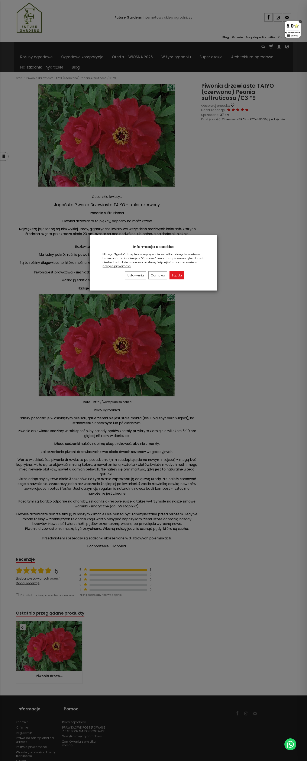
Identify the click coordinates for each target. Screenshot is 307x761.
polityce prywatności (117, 266)
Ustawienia (135, 275)
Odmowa (158, 275)
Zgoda (177, 275)
